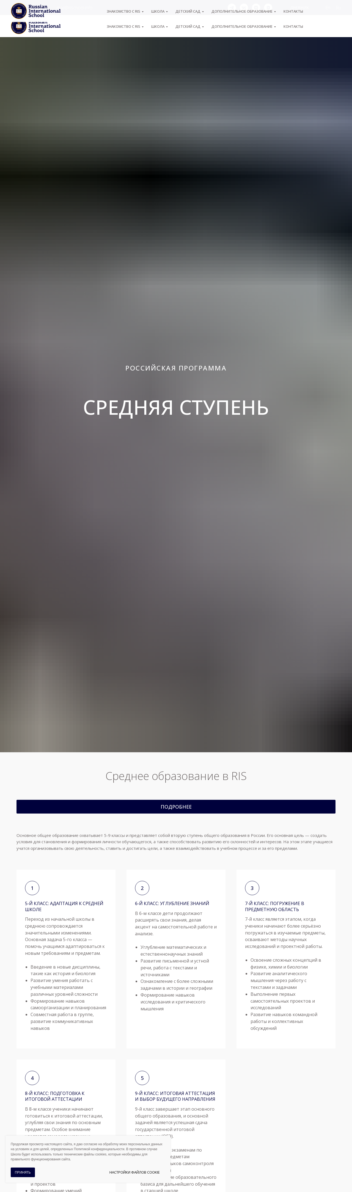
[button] (176, 807)
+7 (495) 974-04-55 (29, 8)
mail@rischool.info (74, 8)
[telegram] (232, 8)
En (327, 8)
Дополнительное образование (242, 26)
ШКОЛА (157, 26)
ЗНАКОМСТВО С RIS (123, 26)
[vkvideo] (268, 8)
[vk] (244, 8)
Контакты (293, 26)
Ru (338, 8)
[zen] (256, 8)
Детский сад (187, 26)
